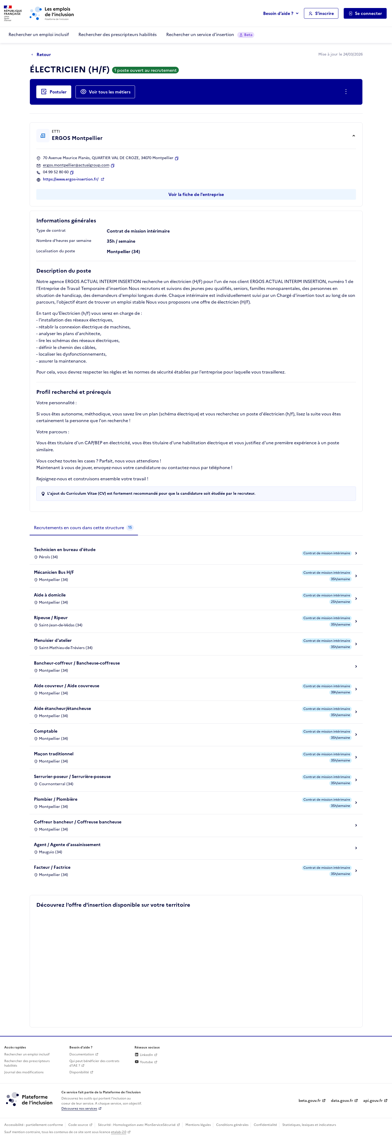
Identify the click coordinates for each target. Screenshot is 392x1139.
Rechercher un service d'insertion (210, 34)
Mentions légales (198, 1124)
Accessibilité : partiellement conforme (33, 1124)
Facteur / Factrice (52, 867)
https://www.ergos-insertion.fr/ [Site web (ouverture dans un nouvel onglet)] (71, 179)
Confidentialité (265, 1124)
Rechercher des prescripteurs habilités (117, 34)
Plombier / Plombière (55, 799)
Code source (78, 1124)
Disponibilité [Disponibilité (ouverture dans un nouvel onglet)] (79, 1072)
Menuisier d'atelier (53, 640)
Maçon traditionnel (53, 754)
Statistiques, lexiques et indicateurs (309, 1124)
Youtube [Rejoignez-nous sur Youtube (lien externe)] (143, 1062)
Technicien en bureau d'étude (65, 549)
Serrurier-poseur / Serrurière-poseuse (72, 776)
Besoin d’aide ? (278, 13)
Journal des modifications (23, 1072)
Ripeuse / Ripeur (51, 617)
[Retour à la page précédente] (43, 54)
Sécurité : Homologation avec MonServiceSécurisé (137, 1124)
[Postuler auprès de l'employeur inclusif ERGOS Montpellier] (53, 91)
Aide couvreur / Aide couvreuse (66, 685)
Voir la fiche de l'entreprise (196, 194)
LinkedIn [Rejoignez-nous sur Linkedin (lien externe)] (143, 1054)
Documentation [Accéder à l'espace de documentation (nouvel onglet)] (81, 1054)
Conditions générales (232, 1124)
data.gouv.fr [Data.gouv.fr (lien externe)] (342, 1100)
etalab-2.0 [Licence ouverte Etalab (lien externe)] (118, 1132)
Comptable (45, 731)
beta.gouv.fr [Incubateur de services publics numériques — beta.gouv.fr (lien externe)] (310, 1100)
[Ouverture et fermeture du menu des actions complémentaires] (347, 91)
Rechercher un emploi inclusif (39, 34)
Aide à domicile (50, 595)
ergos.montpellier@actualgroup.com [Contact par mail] (76, 165)
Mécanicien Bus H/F (54, 572)
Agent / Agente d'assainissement (67, 844)
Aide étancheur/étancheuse (62, 708)
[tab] (84, 527)
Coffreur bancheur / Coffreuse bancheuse (77, 822)
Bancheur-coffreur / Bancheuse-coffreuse (77, 663)
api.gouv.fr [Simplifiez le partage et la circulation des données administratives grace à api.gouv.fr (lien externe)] (373, 1100)
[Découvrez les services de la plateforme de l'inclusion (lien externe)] (29, 1099)
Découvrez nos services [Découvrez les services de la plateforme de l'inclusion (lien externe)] (79, 1108)
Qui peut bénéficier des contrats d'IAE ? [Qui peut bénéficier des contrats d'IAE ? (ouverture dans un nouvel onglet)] (94, 1063)
